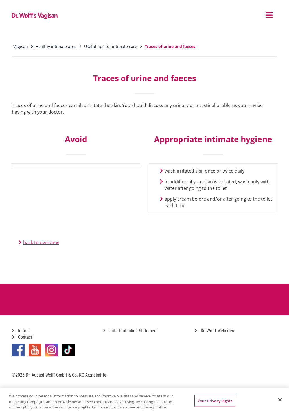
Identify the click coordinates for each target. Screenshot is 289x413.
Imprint (21, 330)
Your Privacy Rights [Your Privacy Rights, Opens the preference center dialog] (215, 400)
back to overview (41, 242)
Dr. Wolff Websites (214, 330)
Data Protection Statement (130, 330)
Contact (22, 337)
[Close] (280, 400)
